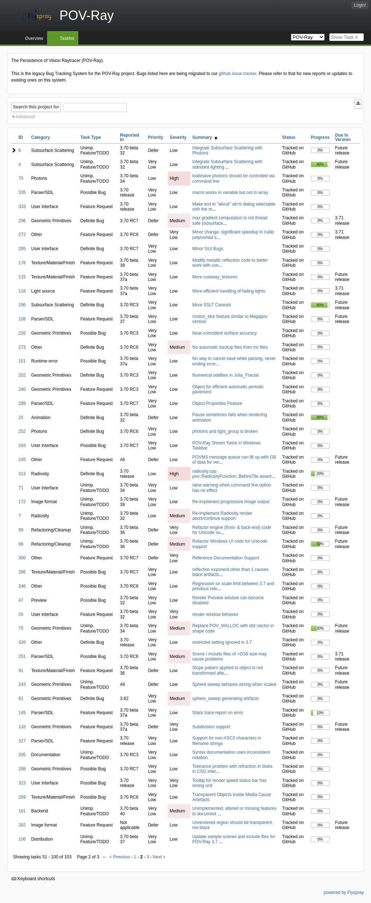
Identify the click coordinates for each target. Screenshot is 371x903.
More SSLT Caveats (211, 304)
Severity (178, 137)
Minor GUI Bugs (207, 248)
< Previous (119, 856)
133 (22, 726)
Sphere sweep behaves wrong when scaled (234, 684)
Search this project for (36, 106)
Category (40, 137)
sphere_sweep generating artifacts (225, 698)
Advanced (25, 116)
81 (20, 698)
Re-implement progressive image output (231, 501)
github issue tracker (237, 73)
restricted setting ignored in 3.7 (222, 642)
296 (22, 220)
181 (22, 810)
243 (22, 684)
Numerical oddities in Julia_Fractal (225, 375)
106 (22, 839)
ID (20, 137)
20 (20, 614)
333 (22, 206)
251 (22, 656)
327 (22, 740)
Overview (34, 38)
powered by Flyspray (344, 892)
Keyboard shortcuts (33, 878)
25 (20, 417)
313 (22, 473)
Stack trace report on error (217, 712)
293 (22, 445)
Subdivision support (211, 726)
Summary (204, 137)
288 (22, 768)
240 (22, 389)
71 (20, 487)
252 (22, 431)
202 (22, 375)
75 (20, 628)
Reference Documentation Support (225, 557)
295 (22, 248)
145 (22, 712)
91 (20, 670)
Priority (155, 137)
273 (22, 347)
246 (22, 586)
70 (20, 178)
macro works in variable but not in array (230, 192)
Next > (159, 856)
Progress (320, 137)
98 (20, 544)
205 (22, 754)
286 (22, 572)
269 (22, 797)
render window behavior (215, 614)
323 (22, 783)
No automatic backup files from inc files (230, 347)
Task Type (90, 137)
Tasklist (67, 38)
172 (22, 501)
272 (22, 234)
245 (22, 459)
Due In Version (343, 137)
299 (22, 403)
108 (22, 319)
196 (22, 304)
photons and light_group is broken (225, 431)
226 (22, 333)
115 (22, 276)
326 (22, 642)
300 (22, 557)
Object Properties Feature (217, 403)
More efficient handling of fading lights (228, 291)
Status (289, 137)
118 (22, 291)
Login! (360, 5)
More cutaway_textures (214, 276)
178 (22, 262)
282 (22, 825)
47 (20, 600)
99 (20, 530)
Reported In (129, 137)
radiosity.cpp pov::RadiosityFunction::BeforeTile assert (231, 474)
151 (22, 361)
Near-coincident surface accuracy (224, 333)
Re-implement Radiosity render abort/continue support (222, 516)
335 (22, 192)
